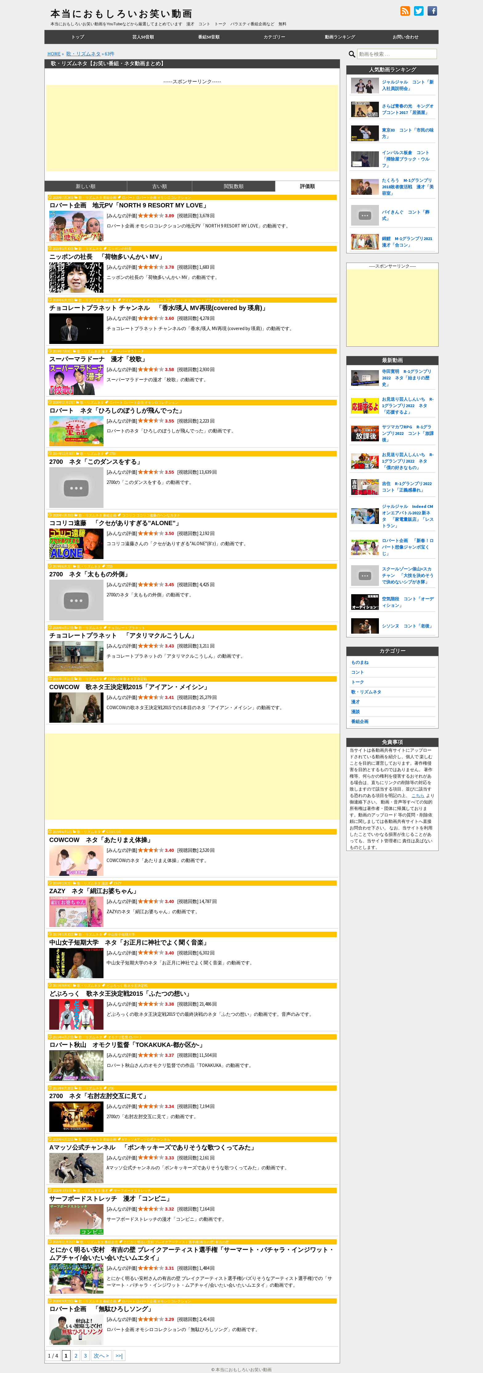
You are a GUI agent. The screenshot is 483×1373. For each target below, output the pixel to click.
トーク (357, 682)
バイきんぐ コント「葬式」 (405, 215)
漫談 (355, 711)
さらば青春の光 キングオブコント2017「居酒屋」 (408, 109)
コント (357, 672)
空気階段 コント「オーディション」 (408, 602)
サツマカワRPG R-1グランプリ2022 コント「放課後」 (408, 433)
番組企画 (359, 721)
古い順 (159, 186)
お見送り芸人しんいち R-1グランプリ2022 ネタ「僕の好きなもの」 (408, 461)
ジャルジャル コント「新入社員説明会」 (408, 85)
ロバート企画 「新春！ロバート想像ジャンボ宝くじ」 (408, 547)
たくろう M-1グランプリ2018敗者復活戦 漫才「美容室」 (408, 187)
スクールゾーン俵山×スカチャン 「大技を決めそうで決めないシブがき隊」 (408, 575)
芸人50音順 (143, 37)
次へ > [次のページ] (101, 1355)
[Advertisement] (192, 128)
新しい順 (85, 186)
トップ (77, 37)
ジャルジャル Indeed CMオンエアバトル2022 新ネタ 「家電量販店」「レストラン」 (408, 516)
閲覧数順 (234, 186)
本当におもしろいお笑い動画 (122, 13)
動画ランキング (340, 37)
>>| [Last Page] (119, 1355)
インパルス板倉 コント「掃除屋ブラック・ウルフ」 (405, 159)
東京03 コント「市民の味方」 (408, 133)
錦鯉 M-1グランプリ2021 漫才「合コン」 (408, 242)
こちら (418, 795)
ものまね (359, 662)
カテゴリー (274, 37)
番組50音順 (209, 37)
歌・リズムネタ (83, 54)
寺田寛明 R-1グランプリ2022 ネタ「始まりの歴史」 (407, 378)
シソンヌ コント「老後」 (408, 626)
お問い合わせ (406, 37)
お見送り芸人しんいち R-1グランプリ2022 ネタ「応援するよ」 (408, 405)
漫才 (355, 702)
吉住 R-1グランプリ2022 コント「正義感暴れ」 (408, 487)
